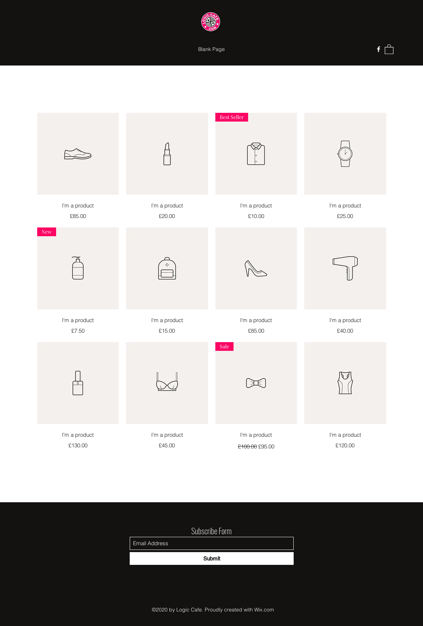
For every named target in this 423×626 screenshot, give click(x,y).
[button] (389, 49)
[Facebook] (378, 49)
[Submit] (212, 558)
